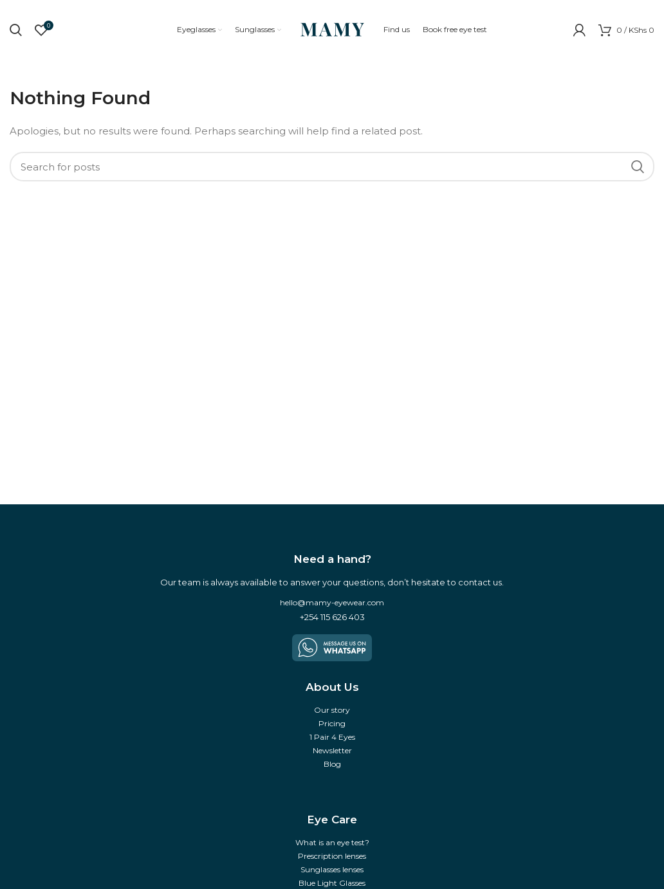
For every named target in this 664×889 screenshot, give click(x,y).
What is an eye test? (332, 842)
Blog (332, 764)
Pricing (332, 723)
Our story (332, 710)
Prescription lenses (332, 856)
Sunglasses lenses (332, 869)
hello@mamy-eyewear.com (332, 602)
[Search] (332, 166)
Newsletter (332, 750)
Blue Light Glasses (332, 883)
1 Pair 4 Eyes (332, 737)
